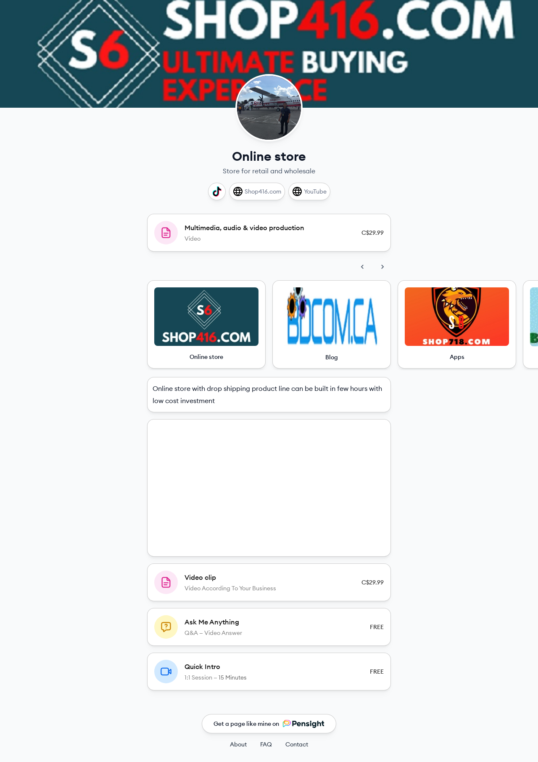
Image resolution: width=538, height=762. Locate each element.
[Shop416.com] (257, 191)
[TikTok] (217, 191)
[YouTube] (309, 191)
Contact (296, 744)
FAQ (266, 744)
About (238, 744)
